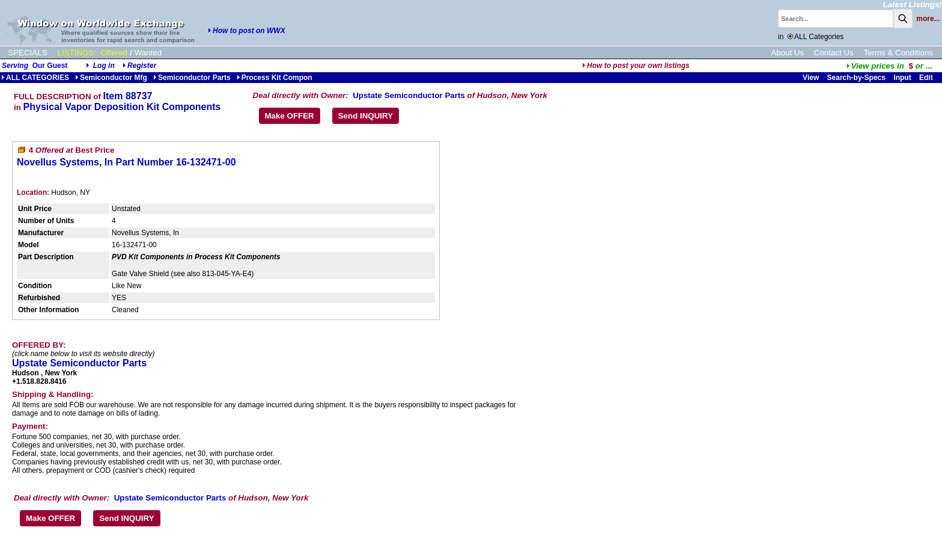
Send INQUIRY (365, 115)
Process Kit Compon (274, 77)
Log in (104, 65)
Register (141, 65)
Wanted (148, 52)
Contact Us (834, 52)
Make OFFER (289, 115)
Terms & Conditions (898, 52)
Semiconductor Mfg (111, 77)
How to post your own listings (636, 65)
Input (902, 77)
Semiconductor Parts (192, 77)
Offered (114, 52)
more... (928, 18)
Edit (927, 77)
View (811, 77)
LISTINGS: (77, 52)
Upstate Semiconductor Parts (409, 95)
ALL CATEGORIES (35, 77)
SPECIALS (27, 52)
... (889, 65)
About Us (787, 52)
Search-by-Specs (856, 77)
